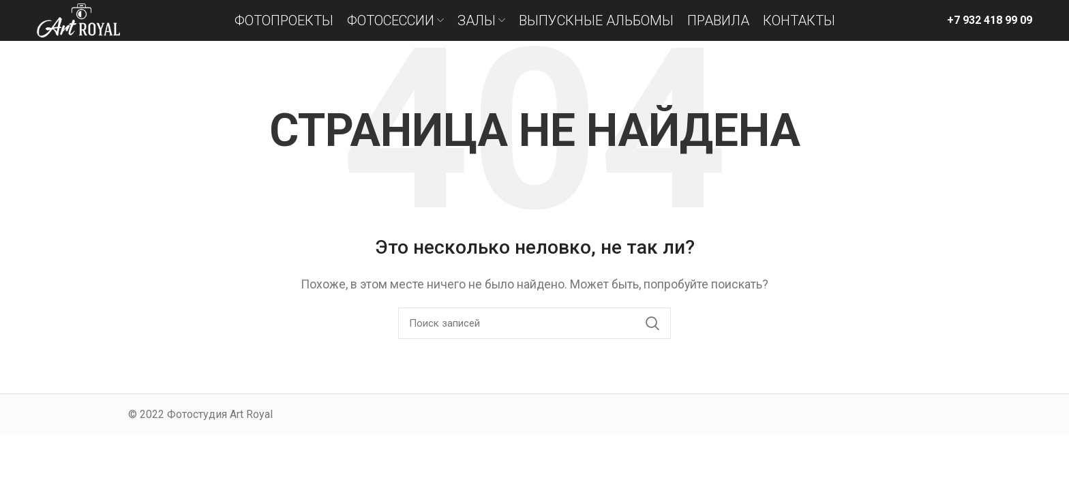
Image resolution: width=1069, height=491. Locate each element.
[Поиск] (534, 323)
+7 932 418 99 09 (989, 20)
